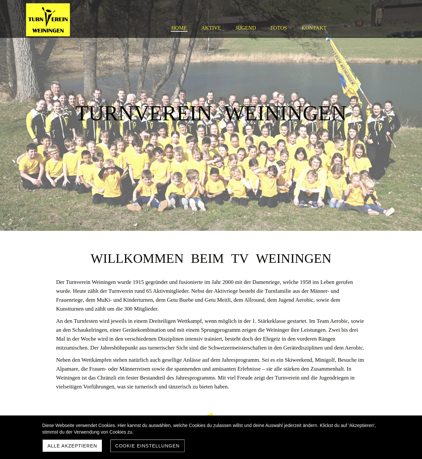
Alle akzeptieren (72, 445)
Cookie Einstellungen (147, 445)
